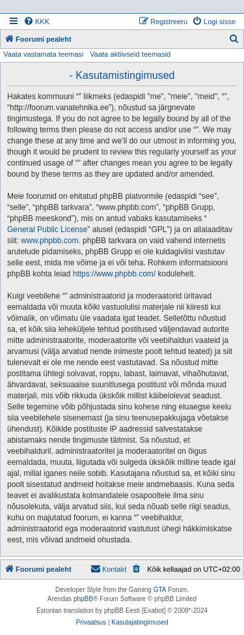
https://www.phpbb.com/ (114, 273)
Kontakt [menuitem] (108, 568)
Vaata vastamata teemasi (43, 54)
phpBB (83, 598)
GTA (160, 589)
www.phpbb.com (49, 240)
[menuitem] (36, 21)
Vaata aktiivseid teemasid (130, 54)
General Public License (47, 229)
